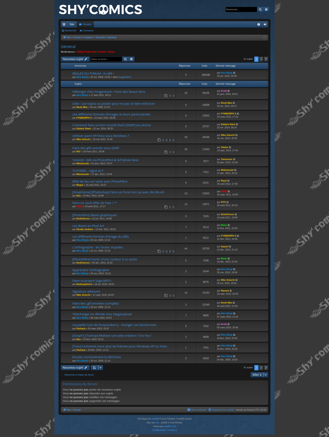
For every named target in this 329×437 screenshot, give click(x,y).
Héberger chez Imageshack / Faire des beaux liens (108, 91)
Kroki (224, 91)
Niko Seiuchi (83, 139)
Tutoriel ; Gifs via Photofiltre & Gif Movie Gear (105, 160)
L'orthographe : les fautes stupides (97, 247)
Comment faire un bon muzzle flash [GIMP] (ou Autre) (111, 125)
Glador (224, 147)
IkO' (78, 151)
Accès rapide (65, 25)
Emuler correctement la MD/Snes (96, 357)
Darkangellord (84, 284)
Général (68, 46)
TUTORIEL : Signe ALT (87, 170)
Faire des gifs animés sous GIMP (95, 148)
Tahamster (226, 159)
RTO (223, 202)
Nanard (225, 290)
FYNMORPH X (84, 118)
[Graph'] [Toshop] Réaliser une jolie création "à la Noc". (112, 335)
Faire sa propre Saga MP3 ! (91, 280)
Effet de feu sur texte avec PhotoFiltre (99, 181)
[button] (266, 59)
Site (72, 24)
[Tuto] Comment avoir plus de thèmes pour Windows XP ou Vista (119, 346)
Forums (87, 24)
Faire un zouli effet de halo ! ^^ (94, 203)
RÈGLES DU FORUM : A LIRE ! (93, 73)
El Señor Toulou (106, 51)
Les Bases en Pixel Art (88, 226)
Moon (224, 225)
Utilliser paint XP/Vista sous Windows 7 (100, 136)
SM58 (80, 51)
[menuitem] (259, 24)
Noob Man (81, 107)
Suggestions (125, 77)
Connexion (88, 30)
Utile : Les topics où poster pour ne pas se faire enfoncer (113, 103)
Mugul (79, 185)
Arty (157, 422)
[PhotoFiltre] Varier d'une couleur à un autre (104, 259)
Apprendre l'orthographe (90, 270)
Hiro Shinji (82, 77)
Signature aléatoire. (86, 291)
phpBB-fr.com (169, 426)
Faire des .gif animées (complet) (95, 303)
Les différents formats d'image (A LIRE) (100, 236)
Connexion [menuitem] (266, 25)
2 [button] (261, 59)
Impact (224, 246)
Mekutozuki (82, 163)
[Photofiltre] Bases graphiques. (95, 215)
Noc (78, 195)
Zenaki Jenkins (84, 229)
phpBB (155, 419)
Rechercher (71, 30)
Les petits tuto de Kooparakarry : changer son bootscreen (114, 325)
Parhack (80, 328)
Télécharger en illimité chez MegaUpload (102, 314)
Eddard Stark (83, 128)
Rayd (224, 180)
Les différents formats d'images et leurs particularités (111, 114)
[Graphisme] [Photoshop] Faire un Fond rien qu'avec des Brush (118, 192)
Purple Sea (90, 51)
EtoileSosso (83, 218)
